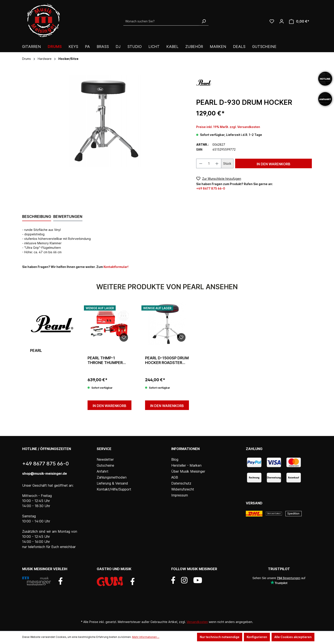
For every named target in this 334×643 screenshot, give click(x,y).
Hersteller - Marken (186, 465)
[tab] (36, 217)
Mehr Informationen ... (145, 637)
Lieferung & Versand (112, 483)
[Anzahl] (209, 163)
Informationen (185, 449)
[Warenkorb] (299, 21)
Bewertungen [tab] (67, 216)
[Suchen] (204, 21)
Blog (174, 459)
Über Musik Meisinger (188, 471)
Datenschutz (181, 483)
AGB (174, 477)
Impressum (179, 495)
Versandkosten (197, 622)
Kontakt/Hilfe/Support (114, 489)
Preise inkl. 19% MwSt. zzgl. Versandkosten (228, 127)
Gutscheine (105, 465)
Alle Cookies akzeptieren (293, 637)
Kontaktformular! (116, 267)
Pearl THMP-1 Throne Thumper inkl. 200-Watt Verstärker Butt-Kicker (106, 360)
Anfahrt (102, 471)
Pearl (36, 350)
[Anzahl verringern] (200, 163)
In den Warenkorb (273, 164)
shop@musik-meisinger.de (44, 473)
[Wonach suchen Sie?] (161, 21)
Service (104, 449)
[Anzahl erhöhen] (217, 163)
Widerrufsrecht (182, 489)
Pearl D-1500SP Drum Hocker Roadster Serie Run (167, 360)
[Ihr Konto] (281, 21)
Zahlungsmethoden (112, 477)
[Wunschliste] (272, 21)
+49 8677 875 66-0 (210, 188)
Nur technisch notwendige (219, 637)
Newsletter (105, 459)
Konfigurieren (257, 637)
